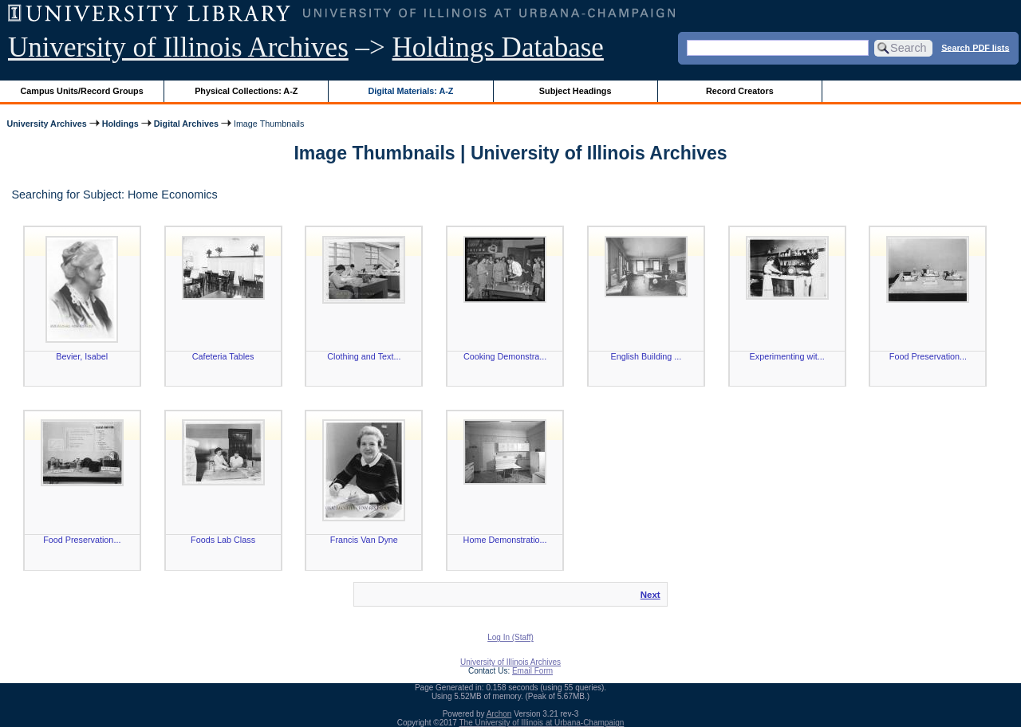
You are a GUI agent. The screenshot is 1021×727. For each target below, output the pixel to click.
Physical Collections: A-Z (246, 91)
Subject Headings (575, 91)
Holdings (120, 123)
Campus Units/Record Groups (82, 91)
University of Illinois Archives (178, 47)
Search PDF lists (975, 47)
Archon (499, 713)
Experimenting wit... (787, 356)
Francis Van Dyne (364, 539)
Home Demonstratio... (505, 539)
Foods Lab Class (223, 539)
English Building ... (645, 356)
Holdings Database (498, 47)
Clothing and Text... (363, 356)
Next (650, 594)
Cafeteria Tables (223, 356)
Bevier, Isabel (82, 356)
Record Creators (740, 91)
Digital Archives (186, 123)
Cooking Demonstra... (504, 356)
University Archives (46, 123)
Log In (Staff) (510, 637)
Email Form (532, 670)
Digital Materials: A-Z (410, 91)
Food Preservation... (928, 356)
